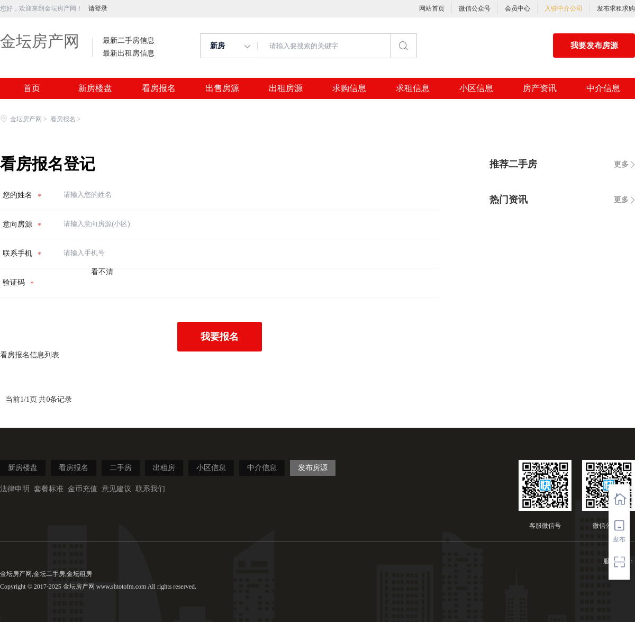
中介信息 (603, 88)
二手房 (121, 468)
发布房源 (313, 468)
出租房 (164, 468)
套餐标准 (49, 489)
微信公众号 (475, 8)
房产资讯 (540, 88)
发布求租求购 (616, 8)
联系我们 (150, 489)
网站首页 (431, 8)
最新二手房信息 (129, 40)
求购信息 (349, 88)
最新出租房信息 (129, 53)
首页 (32, 88)
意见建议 (116, 489)
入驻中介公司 (564, 8)
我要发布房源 (594, 45)
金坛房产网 (39, 41)
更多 (621, 164)
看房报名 (158, 88)
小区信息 (476, 88)
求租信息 (412, 88)
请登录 (97, 8)
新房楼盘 (95, 88)
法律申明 (15, 489)
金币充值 (82, 489)
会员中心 (517, 8)
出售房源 (222, 88)
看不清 (102, 272)
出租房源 (286, 88)
